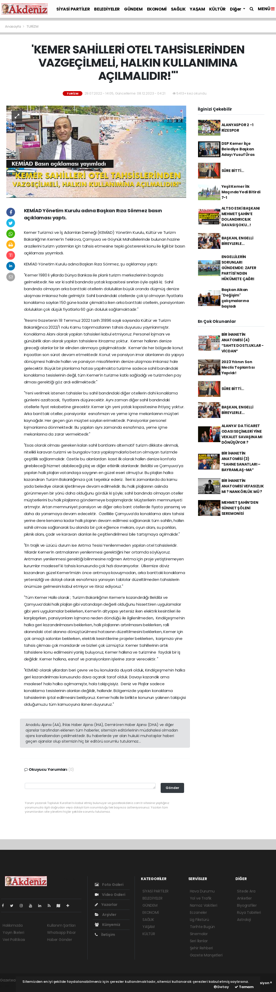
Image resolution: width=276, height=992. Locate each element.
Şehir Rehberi (201, 948)
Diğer (236, 9)
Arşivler (105, 914)
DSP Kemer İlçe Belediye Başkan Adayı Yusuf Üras (238, 149)
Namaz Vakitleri (203, 905)
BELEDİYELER (107, 9)
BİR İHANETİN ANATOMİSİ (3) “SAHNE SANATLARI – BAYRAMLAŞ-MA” (241, 461)
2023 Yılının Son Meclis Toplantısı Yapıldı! (238, 367)
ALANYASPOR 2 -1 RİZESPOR (237, 127)
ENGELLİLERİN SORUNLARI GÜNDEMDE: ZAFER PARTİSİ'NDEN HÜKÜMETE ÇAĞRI (238, 268)
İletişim (105, 934)
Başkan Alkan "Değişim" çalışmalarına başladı (235, 298)
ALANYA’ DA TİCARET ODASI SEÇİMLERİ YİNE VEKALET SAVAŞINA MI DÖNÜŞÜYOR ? (241, 434)
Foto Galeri (109, 884)
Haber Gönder (59, 939)
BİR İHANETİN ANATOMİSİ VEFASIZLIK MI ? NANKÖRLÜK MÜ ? (242, 486)
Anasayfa (13, 26)
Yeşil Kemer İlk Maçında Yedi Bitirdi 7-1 (240, 192)
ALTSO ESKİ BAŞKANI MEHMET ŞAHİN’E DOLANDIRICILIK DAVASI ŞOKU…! (240, 217)
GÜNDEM (133, 9)
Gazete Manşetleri (206, 955)
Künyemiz (107, 924)
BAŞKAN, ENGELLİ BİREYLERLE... (237, 240)
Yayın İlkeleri (13, 932)
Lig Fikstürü (199, 919)
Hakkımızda (13, 925)
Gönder (172, 788)
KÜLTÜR (217, 9)
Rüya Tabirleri (249, 912)
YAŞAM (197, 9)
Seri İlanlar (199, 941)
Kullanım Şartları (61, 925)
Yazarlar (106, 904)
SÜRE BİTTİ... (232, 170)
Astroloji (244, 919)
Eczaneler (198, 912)
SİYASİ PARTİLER (73, 9)
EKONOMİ (157, 9)
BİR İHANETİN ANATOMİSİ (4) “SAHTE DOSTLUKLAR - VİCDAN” (242, 343)
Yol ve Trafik (201, 898)
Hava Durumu (202, 891)
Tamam (244, 986)
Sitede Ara (246, 891)
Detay (221, 986)
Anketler (244, 898)
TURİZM (32, 26)
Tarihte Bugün (202, 926)
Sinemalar (199, 933)
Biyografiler (247, 905)
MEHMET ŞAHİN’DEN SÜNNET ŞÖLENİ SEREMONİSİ (239, 508)
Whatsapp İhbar (61, 932)
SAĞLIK (178, 9)
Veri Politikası (14, 939)
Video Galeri (110, 894)
